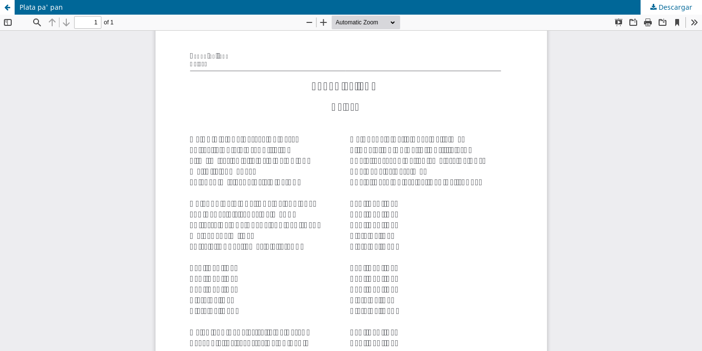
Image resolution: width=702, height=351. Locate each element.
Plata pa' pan (41, 7)
